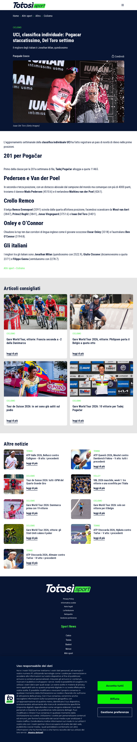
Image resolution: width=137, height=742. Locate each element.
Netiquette (68, 614)
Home (16, 15)
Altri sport (27, 15)
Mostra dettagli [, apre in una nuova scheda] (35, 732)
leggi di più (12, 353)
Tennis (68, 640)
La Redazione (68, 610)
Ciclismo (48, 15)
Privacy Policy (68, 599)
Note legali (68, 606)
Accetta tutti (115, 685)
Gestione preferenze (68, 618)
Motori (68, 649)
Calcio (68, 635)
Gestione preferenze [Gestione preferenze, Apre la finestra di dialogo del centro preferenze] (115, 712)
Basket (69, 644)
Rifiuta (114, 699)
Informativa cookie (68, 603)
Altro (38, 15)
